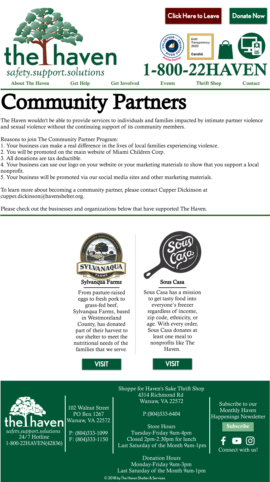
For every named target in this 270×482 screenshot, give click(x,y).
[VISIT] (101, 364)
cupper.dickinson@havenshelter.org (42, 196)
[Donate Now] (248, 16)
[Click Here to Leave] (193, 16)
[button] (225, 49)
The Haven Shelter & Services (143, 478)
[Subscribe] (238, 426)
